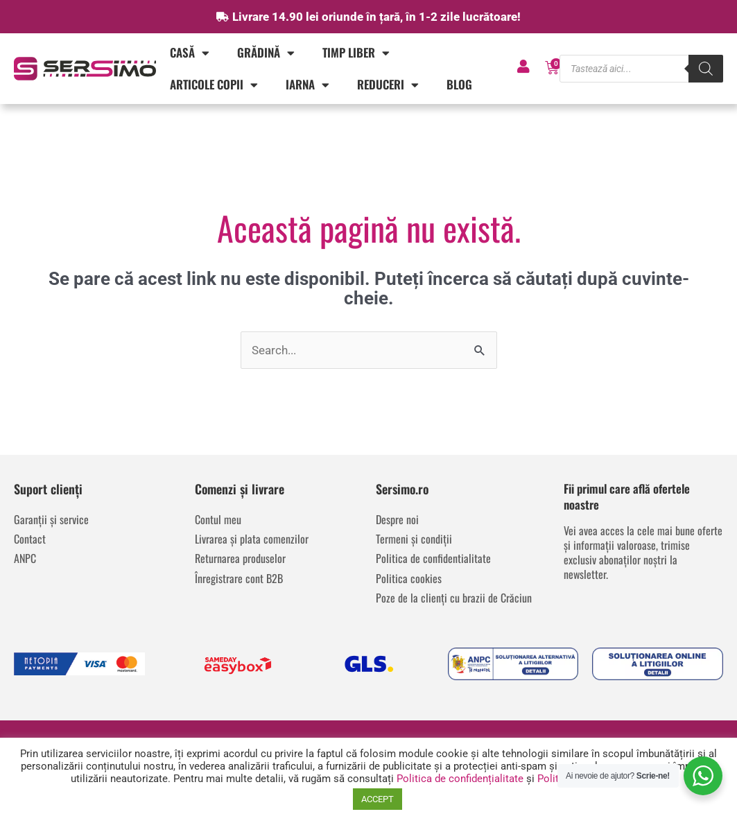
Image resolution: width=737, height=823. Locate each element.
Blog (459, 84)
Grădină (266, 53)
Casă (189, 53)
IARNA (307, 85)
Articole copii (214, 85)
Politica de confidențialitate (460, 778)
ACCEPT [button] (377, 799)
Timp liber (356, 53)
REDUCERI (388, 85)
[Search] (705, 69)
